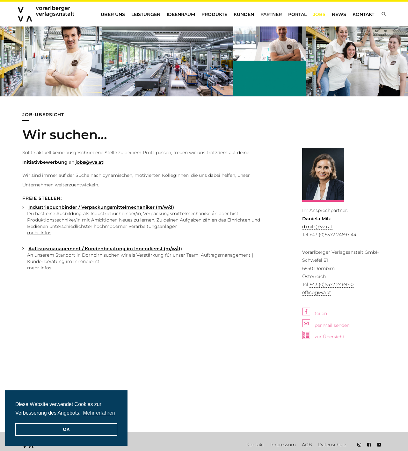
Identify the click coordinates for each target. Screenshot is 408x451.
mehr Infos (39, 233)
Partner (271, 14)
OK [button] (66, 429)
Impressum (283, 444)
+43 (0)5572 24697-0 (331, 284)
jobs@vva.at (89, 162)
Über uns (113, 14)
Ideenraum (181, 14)
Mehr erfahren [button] (99, 413)
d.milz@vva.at (317, 226)
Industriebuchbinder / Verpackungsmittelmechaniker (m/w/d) (101, 207)
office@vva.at (316, 292)
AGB (307, 444)
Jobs (319, 14)
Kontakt (363, 14)
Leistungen (145, 14)
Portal (297, 14)
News (339, 14)
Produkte (214, 14)
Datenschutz (332, 444)
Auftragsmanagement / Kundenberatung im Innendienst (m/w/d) (105, 249)
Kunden (244, 14)
